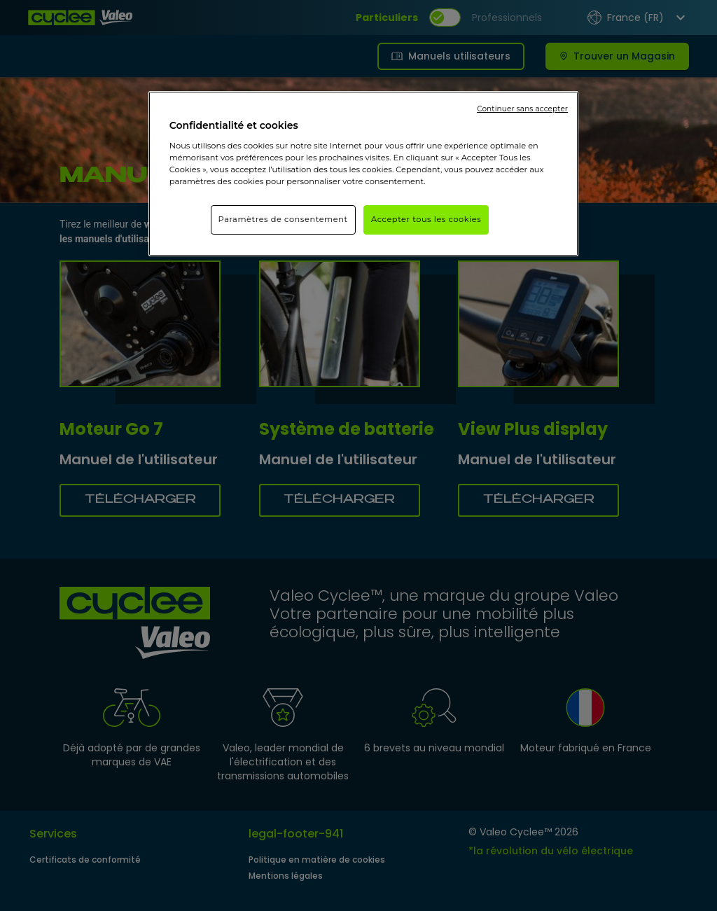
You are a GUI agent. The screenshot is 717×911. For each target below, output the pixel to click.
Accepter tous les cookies (426, 219)
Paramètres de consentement (283, 219)
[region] (363, 173)
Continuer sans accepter (522, 108)
